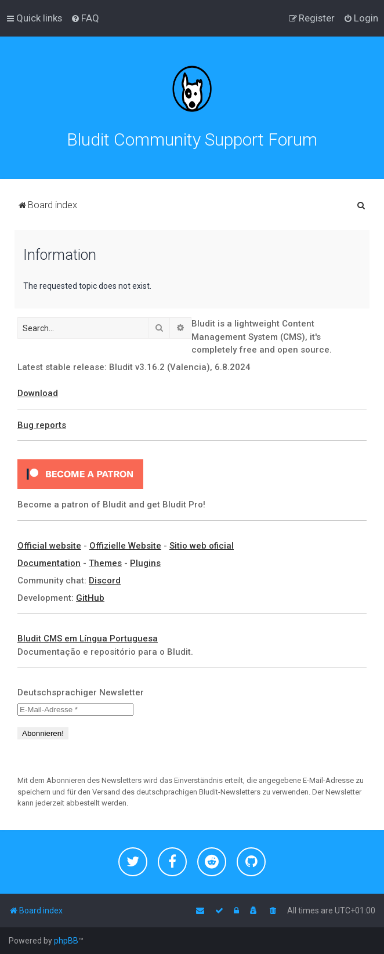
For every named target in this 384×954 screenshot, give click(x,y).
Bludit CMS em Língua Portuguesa (87, 638)
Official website (49, 546)
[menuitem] (85, 18)
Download (37, 393)
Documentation (49, 563)
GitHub (90, 598)
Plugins (145, 563)
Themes (105, 563)
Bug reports (41, 425)
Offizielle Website (125, 546)
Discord (105, 580)
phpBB (66, 940)
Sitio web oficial (201, 546)
